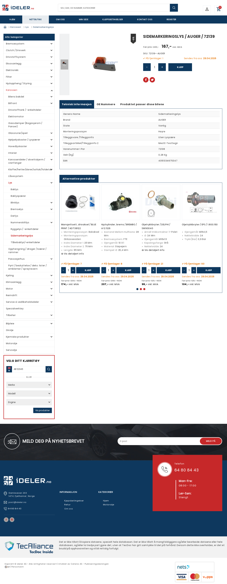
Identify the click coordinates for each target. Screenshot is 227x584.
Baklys (14, 189)
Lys (27, 27)
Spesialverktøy (15, 308)
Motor (9, 288)
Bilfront (12, 103)
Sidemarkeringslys (43, 27)
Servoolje (11, 350)
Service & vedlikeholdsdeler (22, 302)
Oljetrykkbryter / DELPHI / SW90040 (156, 226)
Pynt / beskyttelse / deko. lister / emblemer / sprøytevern (27, 267)
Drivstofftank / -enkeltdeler (24, 109)
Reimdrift (11, 295)
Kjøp (180, 67)
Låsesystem (15, 176)
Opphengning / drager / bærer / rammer (27, 250)
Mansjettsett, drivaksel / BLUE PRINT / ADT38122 (78, 226)
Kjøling (10, 275)
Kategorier (105, 492)
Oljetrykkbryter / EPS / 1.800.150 (200, 224)
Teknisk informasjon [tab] (77, 104)
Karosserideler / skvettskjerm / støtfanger (26, 161)
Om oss (60, 19)
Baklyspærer (18, 196)
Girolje (10, 330)
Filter (9, 76)
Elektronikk (12, 70)
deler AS (22, 564)
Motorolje (11, 343)
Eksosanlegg (13, 63)
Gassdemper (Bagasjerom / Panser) (25, 125)
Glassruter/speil (18, 133)
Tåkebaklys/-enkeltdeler (25, 242)
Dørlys (14, 215)
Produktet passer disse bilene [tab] (142, 104)
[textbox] (118, 8)
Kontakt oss (144, 19)
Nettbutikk (35, 19)
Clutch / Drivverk (16, 50)
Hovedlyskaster (17, 146)
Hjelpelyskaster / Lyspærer (24, 139)
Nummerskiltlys (20, 222)
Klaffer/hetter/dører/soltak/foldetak (30, 169)
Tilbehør (11, 315)
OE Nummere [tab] (106, 104)
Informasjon (68, 492)
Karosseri (15, 27)
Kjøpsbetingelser (112, 19)
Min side (83, 19)
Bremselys (17, 209)
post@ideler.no (18, 502)
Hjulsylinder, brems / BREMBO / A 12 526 (119, 226)
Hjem (12, 19)
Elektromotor (16, 116)
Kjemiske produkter (17, 336)
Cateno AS (76, 564)
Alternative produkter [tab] (79, 179)
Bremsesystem (15, 43)
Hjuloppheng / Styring (19, 83)
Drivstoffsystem (16, 56)
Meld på (210, 441)
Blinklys (15, 202)
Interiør (12, 153)
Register (171, 19)
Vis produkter (42, 410)
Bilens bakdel (16, 96)
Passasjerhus (16, 258)
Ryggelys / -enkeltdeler (25, 229)
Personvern (18, 566)
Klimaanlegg (13, 282)
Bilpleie (10, 323)
